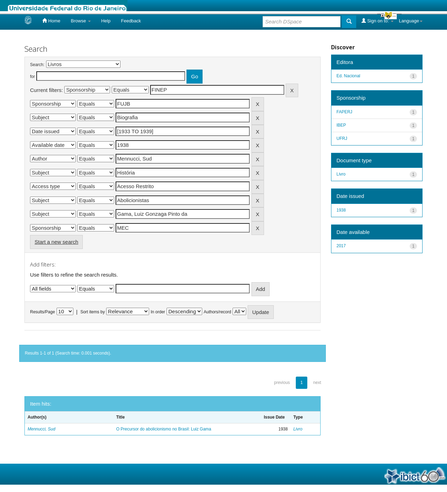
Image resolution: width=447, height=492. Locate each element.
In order (158, 311)
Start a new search (56, 242)
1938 (341, 210)
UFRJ (342, 138)
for (32, 76)
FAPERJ (344, 111)
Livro (297, 429)
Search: (37, 64)
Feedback (131, 20)
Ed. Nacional (348, 75)
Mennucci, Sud (41, 429)
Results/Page (42, 311)
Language (411, 20)
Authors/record (217, 311)
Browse (81, 20)
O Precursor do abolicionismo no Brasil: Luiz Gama (163, 429)
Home (51, 20)
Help (106, 20)
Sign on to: (377, 20)
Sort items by (92, 311)
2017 (341, 245)
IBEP (341, 125)
